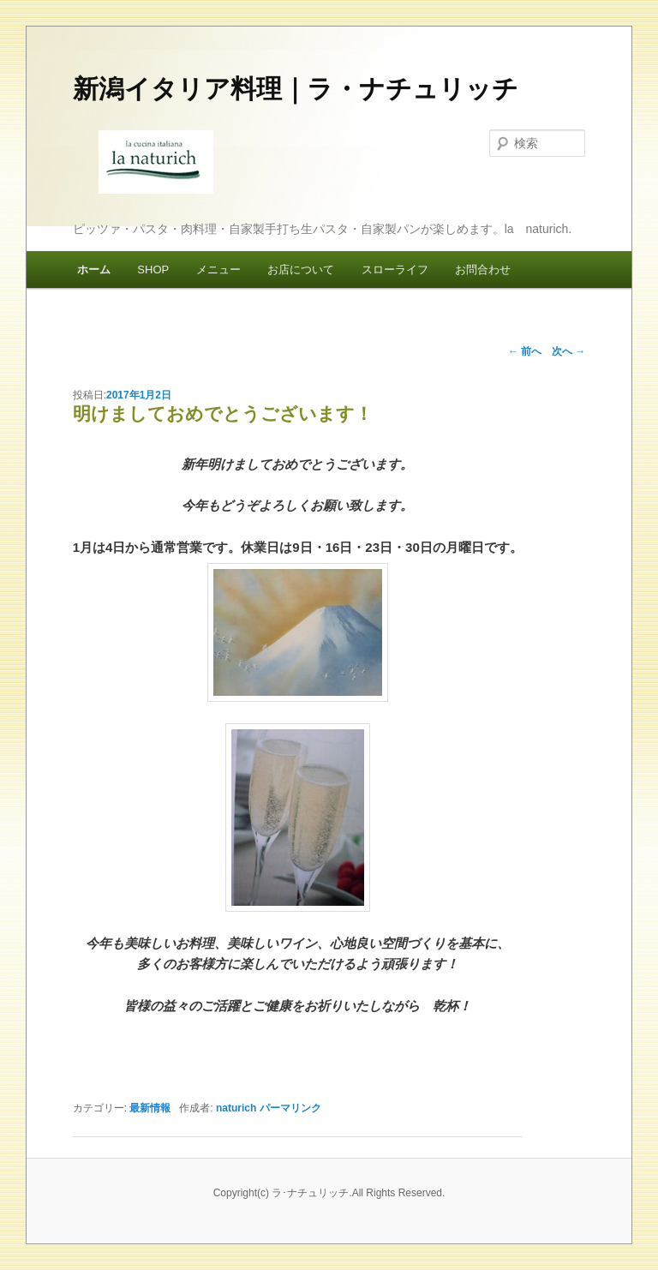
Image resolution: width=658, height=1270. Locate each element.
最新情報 (149, 1108)
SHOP (153, 269)
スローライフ (395, 269)
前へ (524, 351)
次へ (568, 351)
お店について (300, 269)
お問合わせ (483, 269)
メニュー (218, 269)
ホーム (94, 269)
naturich (236, 1108)
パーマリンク (290, 1108)
